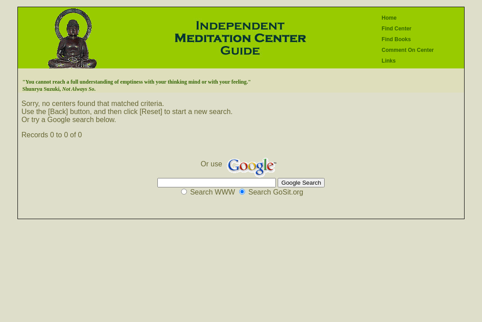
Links (389, 61)
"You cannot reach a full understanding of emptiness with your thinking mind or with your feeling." (136, 82)
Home (389, 18)
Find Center (397, 28)
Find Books (396, 39)
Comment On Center (408, 50)
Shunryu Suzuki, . (59, 89)
